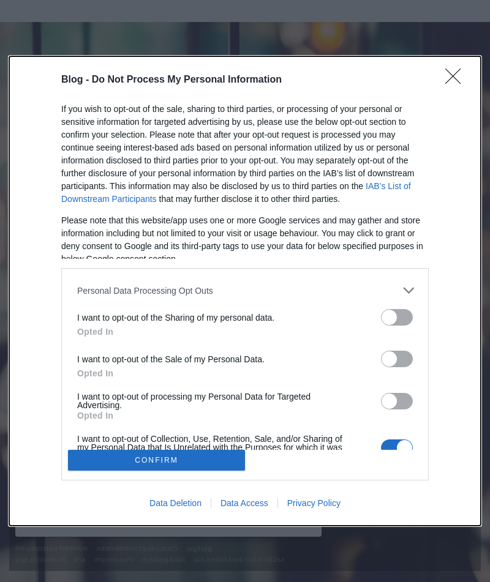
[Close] (457, 80)
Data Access (244, 503)
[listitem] (245, 290)
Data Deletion (175, 503)
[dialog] (245, 290)
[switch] (397, 317)
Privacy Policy (314, 503)
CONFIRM (156, 459)
